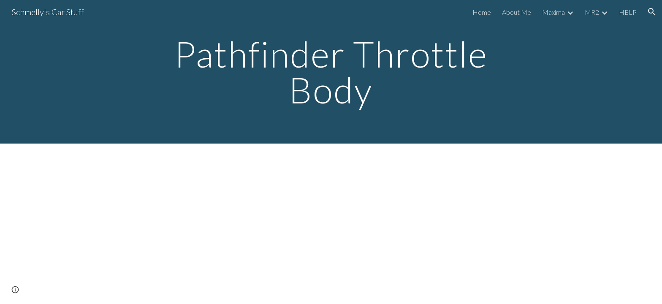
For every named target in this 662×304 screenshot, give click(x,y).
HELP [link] (628, 12)
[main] (331, 72)
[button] (652, 12)
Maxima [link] (553, 12)
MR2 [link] (592, 12)
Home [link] (481, 12)
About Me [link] (516, 12)
